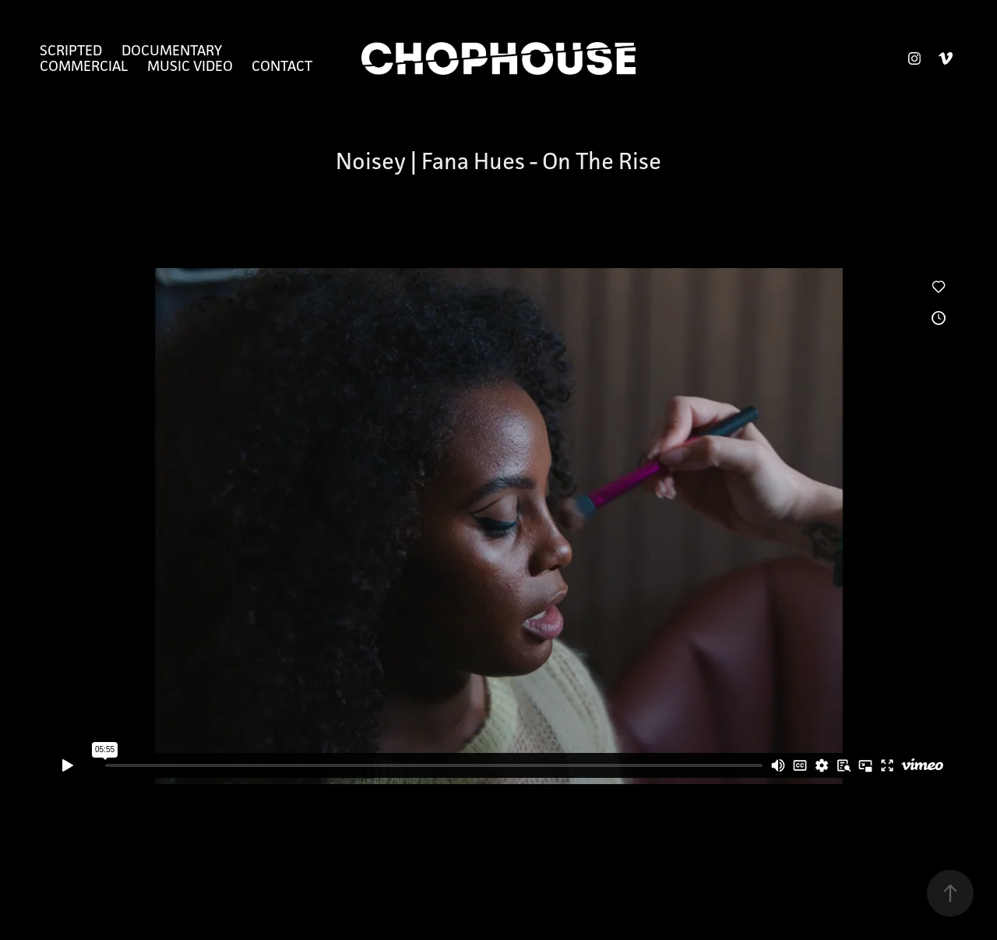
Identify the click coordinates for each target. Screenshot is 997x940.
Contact (282, 65)
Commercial (84, 65)
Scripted (71, 50)
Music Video (190, 65)
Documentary (172, 50)
